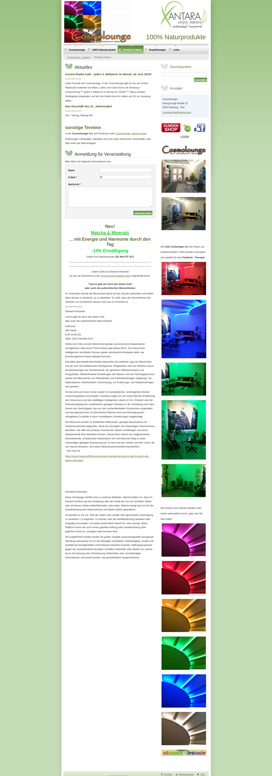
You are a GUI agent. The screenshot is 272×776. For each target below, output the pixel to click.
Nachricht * (74, 184)
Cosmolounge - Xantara (78, 57)
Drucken (168, 774)
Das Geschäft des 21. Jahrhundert (88, 106)
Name (71, 170)
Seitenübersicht (186, 774)
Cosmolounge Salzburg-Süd (115, 275)
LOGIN (184, 136)
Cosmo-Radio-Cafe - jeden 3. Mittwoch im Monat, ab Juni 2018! (108, 74)
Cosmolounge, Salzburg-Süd (130, 133)
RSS (202, 774)
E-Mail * (72, 177)
